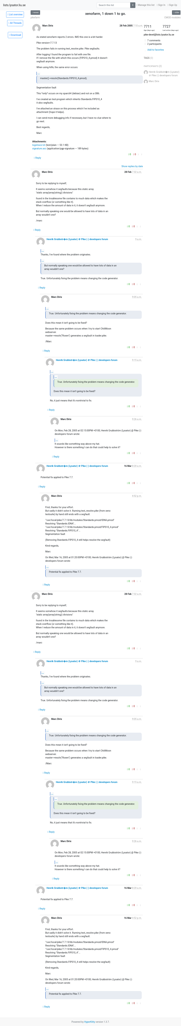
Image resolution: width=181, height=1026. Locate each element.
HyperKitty (89, 1022)
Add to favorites (154, 49)
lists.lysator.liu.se (14, 5)
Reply (37, 157)
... (38, 73)
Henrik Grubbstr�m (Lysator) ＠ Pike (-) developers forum (77, 239)
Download (15, 35)
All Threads (15, 23)
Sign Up (172, 5)
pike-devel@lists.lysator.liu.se (159, 34)
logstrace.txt (38, 145)
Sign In (161, 5)
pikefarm (35, 17)
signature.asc (39, 148)
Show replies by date (132, 166)
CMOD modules (172, 17)
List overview (15, 14)
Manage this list (146, 5)
